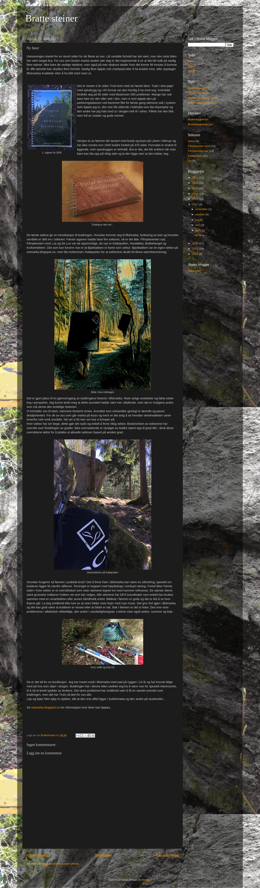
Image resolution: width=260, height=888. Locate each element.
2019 (195, 193)
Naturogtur (194, 270)
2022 (195, 177)
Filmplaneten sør (198, 150)
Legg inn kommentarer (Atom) (60, 863)
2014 (195, 253)
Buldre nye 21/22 (198, 92)
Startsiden (103, 855)
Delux (191, 141)
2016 (195, 243)
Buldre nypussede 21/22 (203, 102)
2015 (195, 248)
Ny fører (200, 235)
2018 (195, 198)
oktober (200, 214)
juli (197, 219)
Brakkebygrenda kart (200, 124)
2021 (195, 182)
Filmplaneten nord (199, 146)
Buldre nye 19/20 (198, 88)
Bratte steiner (51, 18)
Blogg (191, 71)
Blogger (146, 879)
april (198, 230)
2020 (195, 188)
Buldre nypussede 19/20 (203, 97)
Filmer (192, 66)
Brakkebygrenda (198, 119)
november (201, 209)
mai (198, 225)
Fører (191, 61)
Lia (190, 160)
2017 (195, 204)
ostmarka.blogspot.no (45, 707)
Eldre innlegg (167, 855)
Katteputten (195, 155)
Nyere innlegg (38, 855)
